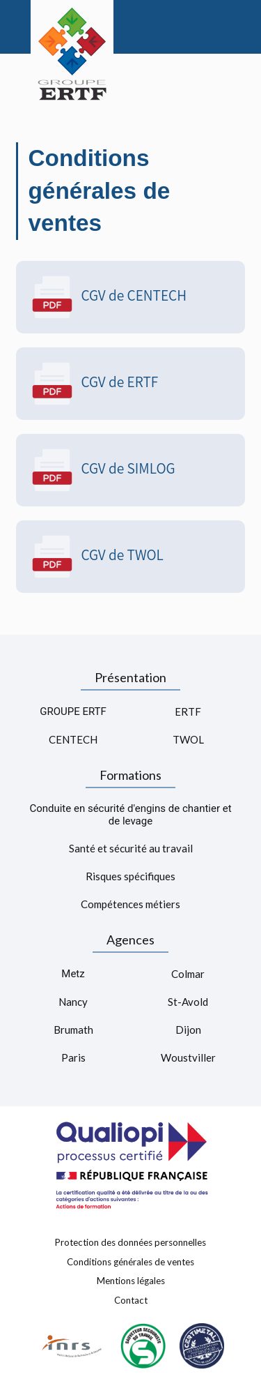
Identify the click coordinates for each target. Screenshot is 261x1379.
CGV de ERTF (94, 383)
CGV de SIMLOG (102, 470)
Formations (130, 775)
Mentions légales (131, 1280)
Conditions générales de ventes (130, 1261)
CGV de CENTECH (108, 297)
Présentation (130, 677)
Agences (130, 939)
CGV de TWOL (97, 556)
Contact (131, 1300)
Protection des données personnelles (130, 1242)
